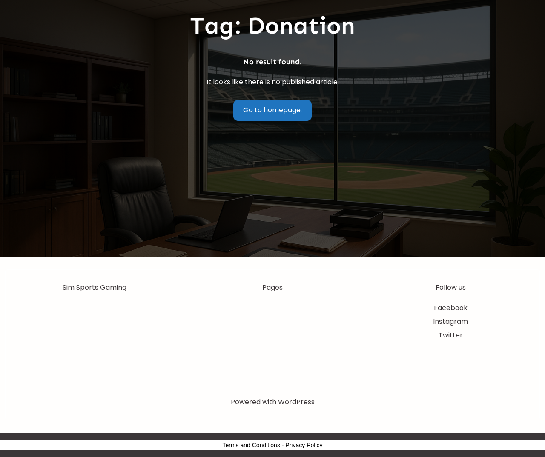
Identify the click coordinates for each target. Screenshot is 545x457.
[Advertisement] (272, 193)
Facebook (451, 308)
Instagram (450, 321)
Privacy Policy (303, 445)
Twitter (451, 335)
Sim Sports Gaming (94, 287)
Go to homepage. (272, 110)
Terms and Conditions (251, 445)
